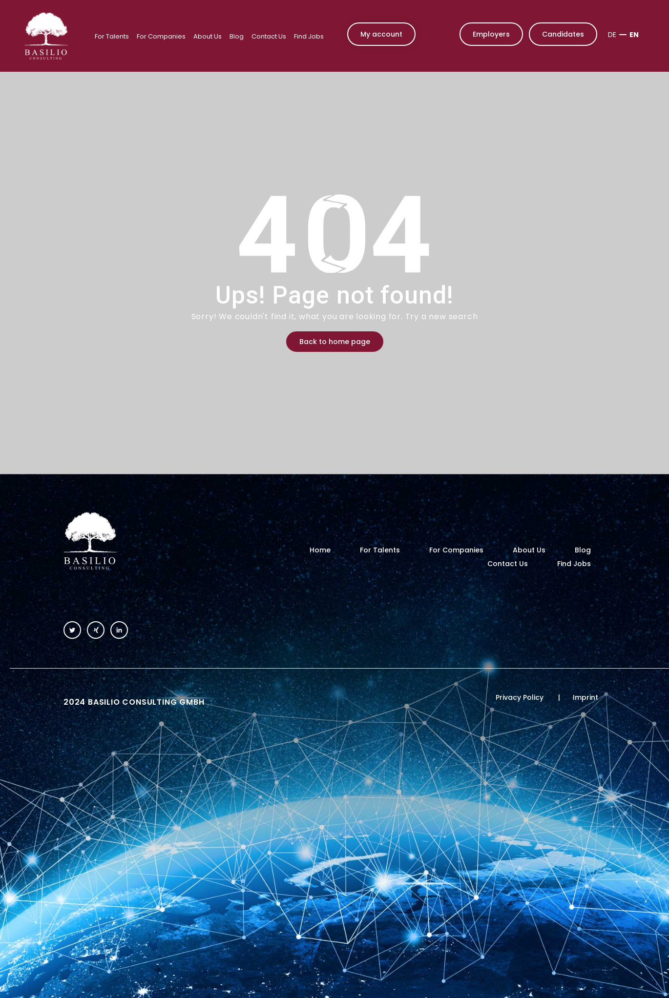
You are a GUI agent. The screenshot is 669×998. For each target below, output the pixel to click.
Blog (237, 36)
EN (634, 35)
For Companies (161, 36)
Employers (491, 34)
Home (320, 550)
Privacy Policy (520, 697)
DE (612, 35)
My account (381, 34)
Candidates (563, 34)
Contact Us (268, 36)
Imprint (585, 697)
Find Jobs (309, 36)
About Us (207, 36)
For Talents (112, 36)
